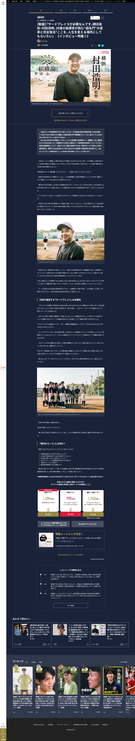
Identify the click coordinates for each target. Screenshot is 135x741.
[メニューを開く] (3, 3)
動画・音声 (14, 1)
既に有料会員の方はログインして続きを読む (70, 554)
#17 (105, 11)
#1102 (15, 644)
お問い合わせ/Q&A (38, 724)
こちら (88, 484)
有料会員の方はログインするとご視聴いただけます (70, 120)
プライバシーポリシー (63, 724)
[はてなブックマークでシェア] (102, 45)
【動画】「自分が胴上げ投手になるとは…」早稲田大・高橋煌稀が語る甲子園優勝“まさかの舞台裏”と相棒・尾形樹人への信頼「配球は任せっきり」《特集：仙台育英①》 (72, 586)
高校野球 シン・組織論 (47, 20)
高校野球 (27, 1)
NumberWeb (95, 724)
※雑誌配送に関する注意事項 (93, 518)
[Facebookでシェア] (95, 45)
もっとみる (124, 661)
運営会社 (105, 724)
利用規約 (50, 724)
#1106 (93, 644)
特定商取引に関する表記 (80, 724)
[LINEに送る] (99, 45)
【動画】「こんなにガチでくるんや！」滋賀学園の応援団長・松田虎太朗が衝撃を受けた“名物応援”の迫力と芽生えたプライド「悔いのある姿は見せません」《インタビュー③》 (72, 595)
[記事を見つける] (3, 725)
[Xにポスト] (92, 45)
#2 (61, 11)
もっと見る (71, 605)
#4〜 (90, 11)
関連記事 (132, 732)
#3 (75, 11)
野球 (21, 1)
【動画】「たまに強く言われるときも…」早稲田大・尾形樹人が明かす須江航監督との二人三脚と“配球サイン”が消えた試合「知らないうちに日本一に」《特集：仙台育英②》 (72, 576)
